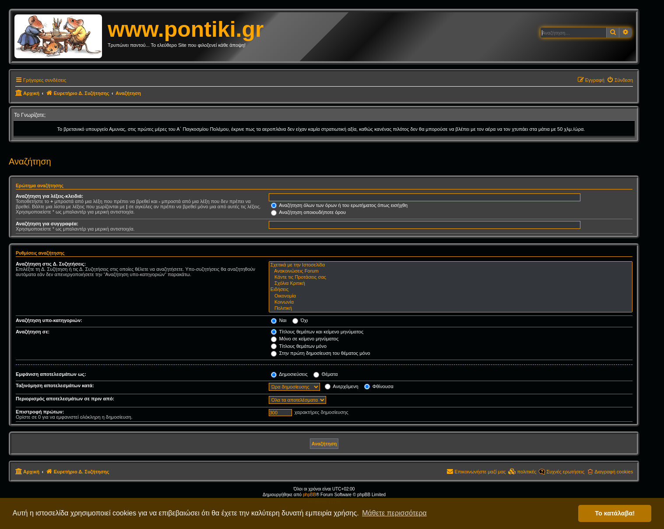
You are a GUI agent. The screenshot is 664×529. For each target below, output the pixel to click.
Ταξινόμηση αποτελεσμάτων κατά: (55, 385)
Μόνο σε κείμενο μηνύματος (305, 338)
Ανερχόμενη (341, 386)
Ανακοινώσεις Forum (451, 271)
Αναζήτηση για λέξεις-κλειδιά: (49, 196)
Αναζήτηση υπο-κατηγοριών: (49, 320)
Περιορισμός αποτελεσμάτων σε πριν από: (65, 398)
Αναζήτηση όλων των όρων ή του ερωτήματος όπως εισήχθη (339, 205)
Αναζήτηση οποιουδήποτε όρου (308, 212)
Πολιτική (451, 308)
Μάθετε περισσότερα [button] (394, 513)
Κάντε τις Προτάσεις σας (451, 277)
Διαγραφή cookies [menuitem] (613, 471)
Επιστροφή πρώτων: (40, 411)
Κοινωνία (451, 302)
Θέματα (325, 374)
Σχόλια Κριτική (451, 283)
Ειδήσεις (451, 290)
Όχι (300, 320)
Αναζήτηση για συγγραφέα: (47, 223)
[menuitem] (620, 80)
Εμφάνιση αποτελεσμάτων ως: (51, 374)
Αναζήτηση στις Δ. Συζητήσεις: (51, 263)
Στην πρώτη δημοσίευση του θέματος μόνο (320, 353)
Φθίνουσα (378, 386)
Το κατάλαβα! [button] (615, 513)
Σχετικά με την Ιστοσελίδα (451, 265)
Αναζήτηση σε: (32, 331)
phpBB (309, 494)
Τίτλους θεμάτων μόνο (299, 346)
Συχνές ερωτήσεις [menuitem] (565, 471)
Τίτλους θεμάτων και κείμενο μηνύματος (317, 331)
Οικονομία (451, 296)
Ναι (279, 320)
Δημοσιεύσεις (289, 374)
